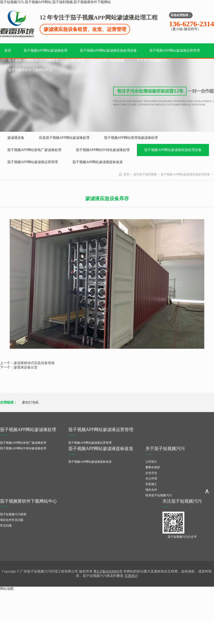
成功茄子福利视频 (110, 60)
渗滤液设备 (15, 138)
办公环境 (151, 478)
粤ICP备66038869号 (108, 571)
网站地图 (7, 589)
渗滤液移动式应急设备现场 (34, 363)
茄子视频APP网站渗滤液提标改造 (33, 60)
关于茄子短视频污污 (152, 60)
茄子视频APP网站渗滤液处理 (45, 50)
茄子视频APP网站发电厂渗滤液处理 (34, 150)
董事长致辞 (152, 467)
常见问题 (6, 525)
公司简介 (151, 461)
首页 (7, 50)
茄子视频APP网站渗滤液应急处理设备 (108, 50)
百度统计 (131, 576)
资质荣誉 (78, 60)
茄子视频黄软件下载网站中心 (30, 70)
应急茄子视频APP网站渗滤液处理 (64, 138)
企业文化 (151, 473)
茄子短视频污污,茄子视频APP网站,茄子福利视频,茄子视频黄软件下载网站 (55, 2)
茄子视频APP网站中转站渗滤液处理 (103, 150)
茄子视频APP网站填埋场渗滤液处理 (131, 138)
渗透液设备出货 (25, 367)
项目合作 (151, 489)
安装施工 (151, 484)
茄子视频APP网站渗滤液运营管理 (174, 50)
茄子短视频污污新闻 (13, 514)
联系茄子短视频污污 (158, 495)
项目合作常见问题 (11, 520)
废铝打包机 (30, 402)
